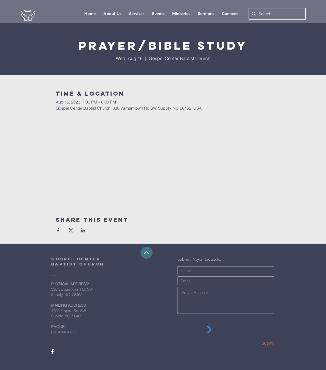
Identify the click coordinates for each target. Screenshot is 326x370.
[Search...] (277, 13)
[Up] (147, 253)
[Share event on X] (70, 230)
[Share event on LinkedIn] (83, 230)
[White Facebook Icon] (52, 351)
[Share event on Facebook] (58, 230)
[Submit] (256, 343)
